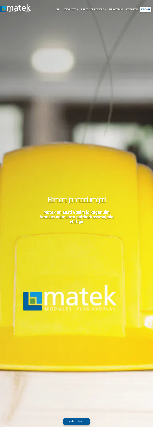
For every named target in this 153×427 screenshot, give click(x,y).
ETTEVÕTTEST (71, 9)
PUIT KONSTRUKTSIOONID (94, 9)
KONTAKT (145, 9)
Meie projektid (76, 421)
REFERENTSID (132, 9)
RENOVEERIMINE (116, 9)
